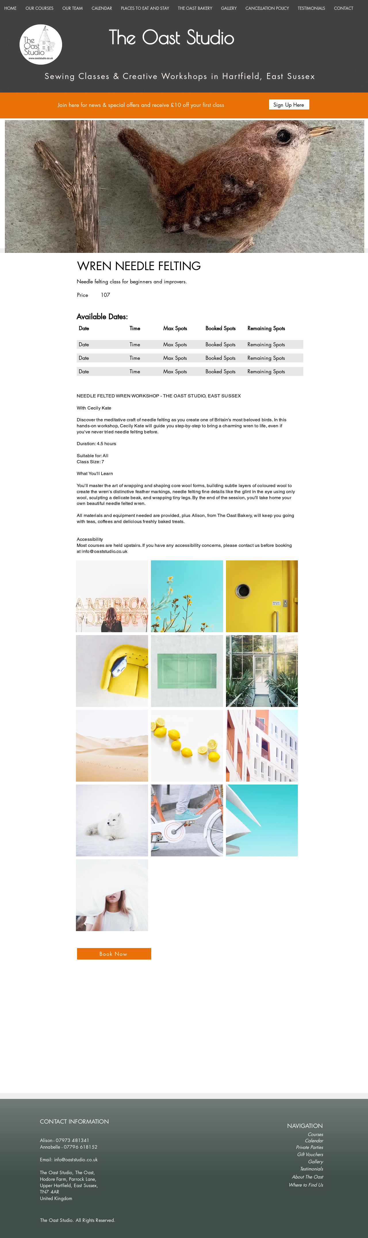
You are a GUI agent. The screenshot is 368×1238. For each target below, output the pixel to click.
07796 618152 (80, 1147)
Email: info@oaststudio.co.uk (69, 1160)
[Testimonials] (303, 1169)
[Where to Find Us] (303, 1185)
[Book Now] (114, 954)
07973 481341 (72, 1140)
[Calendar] (303, 1141)
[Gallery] (303, 1162)
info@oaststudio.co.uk (104, 551)
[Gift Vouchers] (303, 1155)
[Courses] (303, 1134)
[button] (289, 104)
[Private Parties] (303, 1147)
